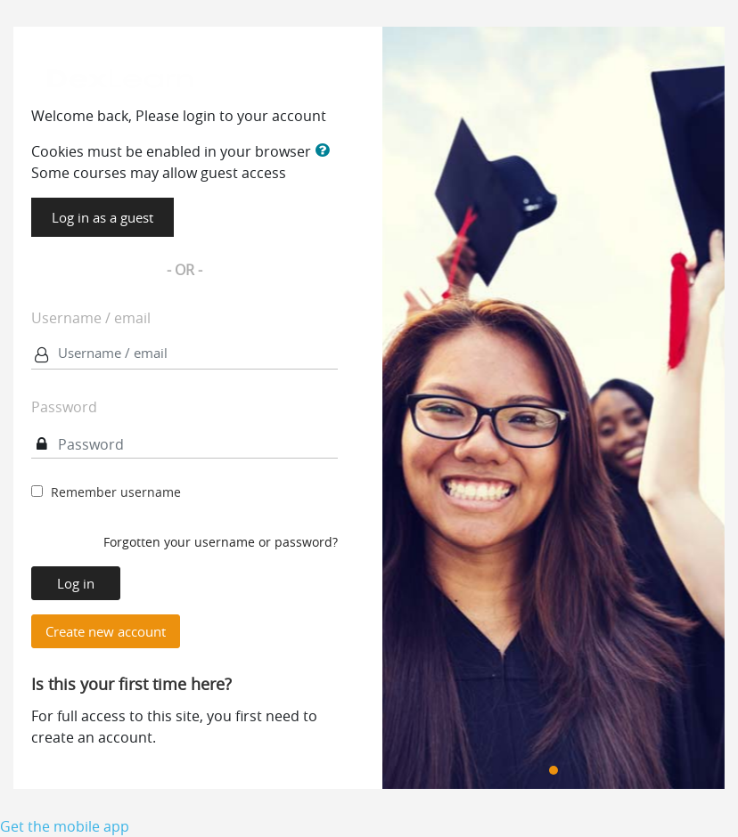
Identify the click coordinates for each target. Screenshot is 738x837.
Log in (75, 583)
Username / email (91, 318)
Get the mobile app (64, 826)
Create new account (105, 631)
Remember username (116, 492)
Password (64, 407)
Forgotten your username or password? (220, 541)
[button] (325, 150)
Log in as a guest (102, 217)
